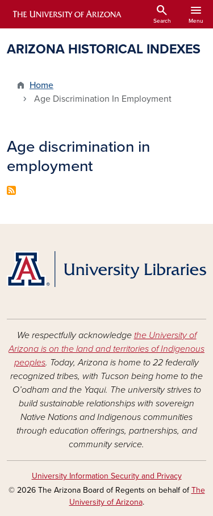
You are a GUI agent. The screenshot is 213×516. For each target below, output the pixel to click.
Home (41, 85)
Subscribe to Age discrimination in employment (11, 190)
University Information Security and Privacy (107, 476)
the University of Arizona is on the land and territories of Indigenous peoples (106, 349)
